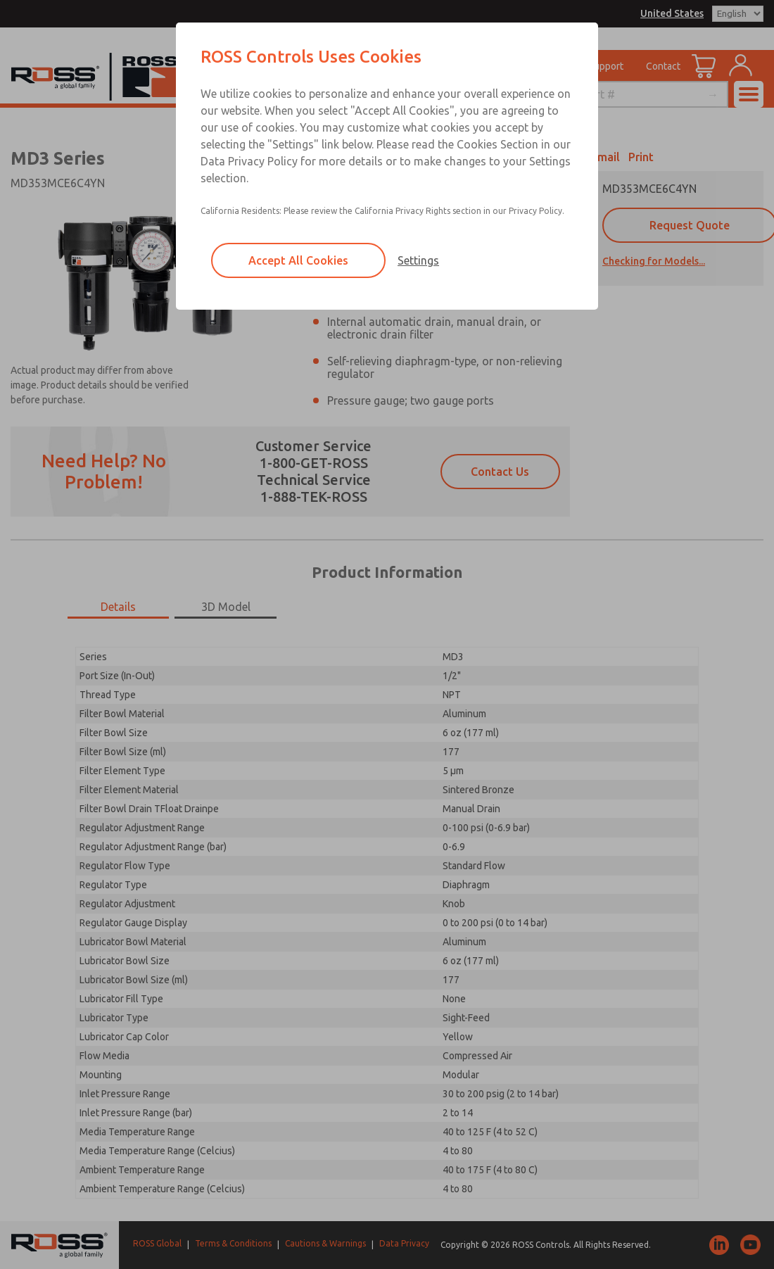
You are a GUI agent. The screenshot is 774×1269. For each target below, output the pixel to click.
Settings (418, 260)
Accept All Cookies (298, 260)
